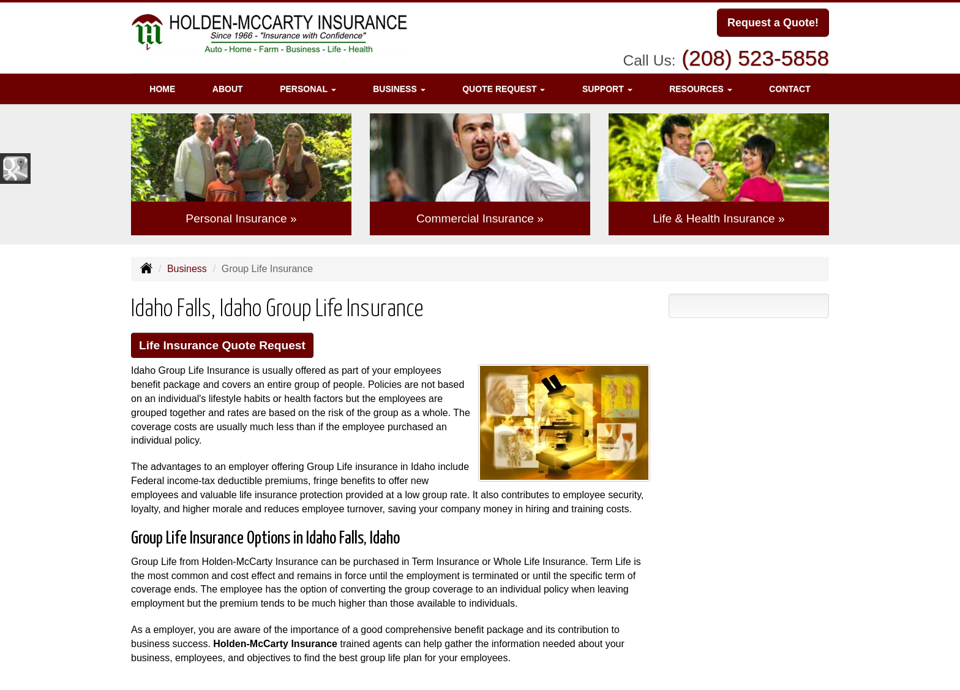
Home (162, 89)
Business (187, 268)
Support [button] (607, 89)
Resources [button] (700, 89)
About (227, 89)
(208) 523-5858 (755, 58)
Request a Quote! (773, 23)
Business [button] (399, 89)
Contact (789, 89)
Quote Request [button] (503, 89)
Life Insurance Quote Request (222, 345)
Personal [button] (308, 89)
